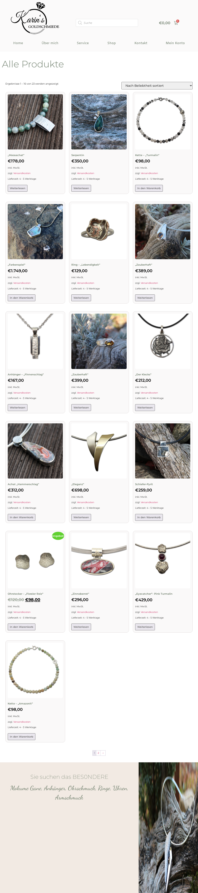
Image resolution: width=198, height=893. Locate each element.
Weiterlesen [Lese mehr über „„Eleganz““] (81, 517)
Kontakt (140, 43)
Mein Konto (175, 43)
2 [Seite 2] (98, 752)
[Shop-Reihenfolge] (157, 85)
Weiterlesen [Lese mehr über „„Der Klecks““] (145, 407)
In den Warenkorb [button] (149, 188)
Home (18, 43)
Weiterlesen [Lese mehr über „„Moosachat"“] (17, 188)
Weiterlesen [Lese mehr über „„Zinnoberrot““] (81, 626)
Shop (111, 43)
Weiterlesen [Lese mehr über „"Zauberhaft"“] (145, 297)
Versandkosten (22, 173)
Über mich (50, 43)
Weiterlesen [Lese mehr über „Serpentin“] (81, 188)
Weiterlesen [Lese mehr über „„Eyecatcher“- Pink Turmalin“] (145, 626)
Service (83, 43)
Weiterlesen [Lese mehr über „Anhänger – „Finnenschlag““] (17, 407)
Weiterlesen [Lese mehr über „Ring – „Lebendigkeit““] (81, 297)
